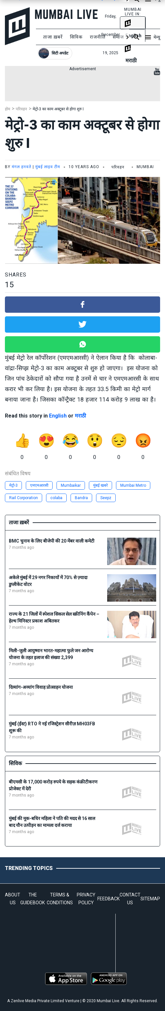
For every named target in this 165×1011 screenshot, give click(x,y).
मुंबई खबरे (100, 485)
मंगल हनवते (21, 167)
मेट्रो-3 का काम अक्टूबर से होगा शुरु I (58, 109)
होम (7, 109)
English (58, 416)
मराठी (80, 416)
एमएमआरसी (39, 485)
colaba (56, 498)
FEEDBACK (108, 898)
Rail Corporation (23, 498)
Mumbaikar (71, 485)
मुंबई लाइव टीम (47, 167)
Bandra (81, 498)
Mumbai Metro (133, 485)
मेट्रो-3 (13, 485)
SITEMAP (150, 898)
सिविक (76, 36)
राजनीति (98, 36)
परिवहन (21, 109)
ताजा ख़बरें (53, 36)
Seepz (105, 498)
